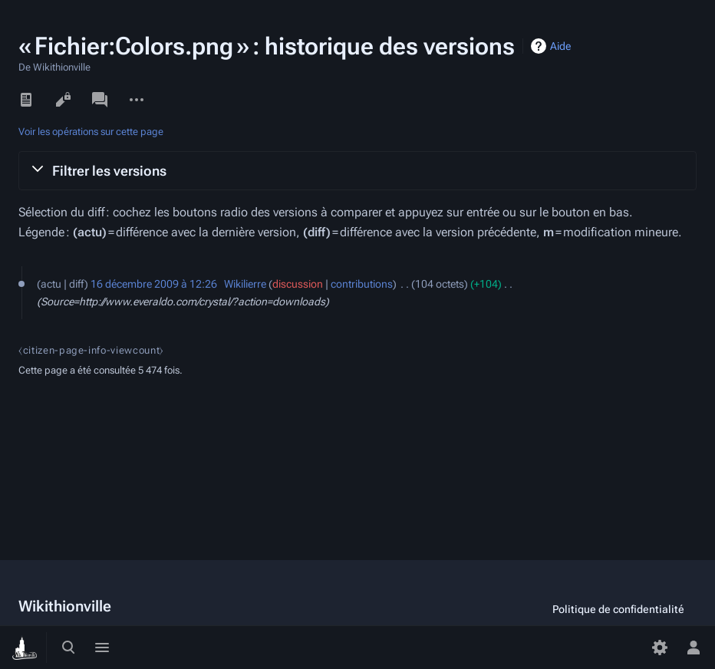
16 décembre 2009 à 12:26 (154, 284)
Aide (560, 46)
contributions (362, 284)
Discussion (99, 99)
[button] (357, 170)
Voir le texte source (63, 99)
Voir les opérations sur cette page (90, 131)
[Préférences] (659, 647)
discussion (297, 284)
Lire (26, 99)
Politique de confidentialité (618, 609)
